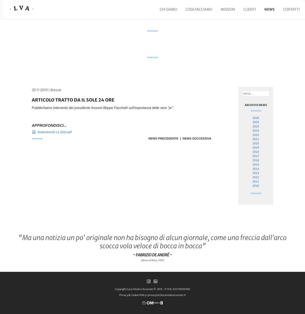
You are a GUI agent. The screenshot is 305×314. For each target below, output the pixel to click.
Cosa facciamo (199, 9)
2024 (255, 126)
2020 (255, 143)
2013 (255, 173)
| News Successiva (194, 138)
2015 (255, 164)
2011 (255, 181)
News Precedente (163, 138)
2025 (255, 122)
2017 (255, 156)
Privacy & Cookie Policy (132, 295)
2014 (255, 168)
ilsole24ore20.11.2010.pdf (52, 132)
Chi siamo (168, 9)
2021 (255, 139)
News (269, 9)
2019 (255, 147)
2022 (255, 135)
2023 (255, 130)
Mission (228, 9)
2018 (255, 152)
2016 (255, 160)
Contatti (291, 9)
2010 (255, 185)
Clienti (249, 9)
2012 (255, 177)
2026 (255, 118)
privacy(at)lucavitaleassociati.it (167, 295)
